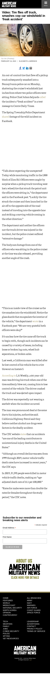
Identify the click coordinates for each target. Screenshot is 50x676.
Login (30, 660)
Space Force (33, 613)
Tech (5, 621)
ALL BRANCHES (34, 598)
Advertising (33, 624)
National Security (12, 608)
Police (6, 634)
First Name (7, 537)
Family (6, 626)
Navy (29, 603)
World (6, 603)
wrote (35, 321)
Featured (8, 600)
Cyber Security (11, 631)
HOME (5, 598)
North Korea (9, 610)
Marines (31, 605)
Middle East (9, 605)
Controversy (10, 615)
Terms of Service (36, 631)
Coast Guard (34, 610)
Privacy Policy (34, 629)
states (23, 434)
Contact (31, 626)
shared (5, 116)
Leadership (33, 621)
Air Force (32, 608)
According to (9, 375)
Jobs (5, 629)
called (42, 97)
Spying (6, 636)
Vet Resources (11, 638)
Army (29, 600)
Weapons (7, 624)
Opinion (7, 613)
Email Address (9, 528)
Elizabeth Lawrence (28, 61)
